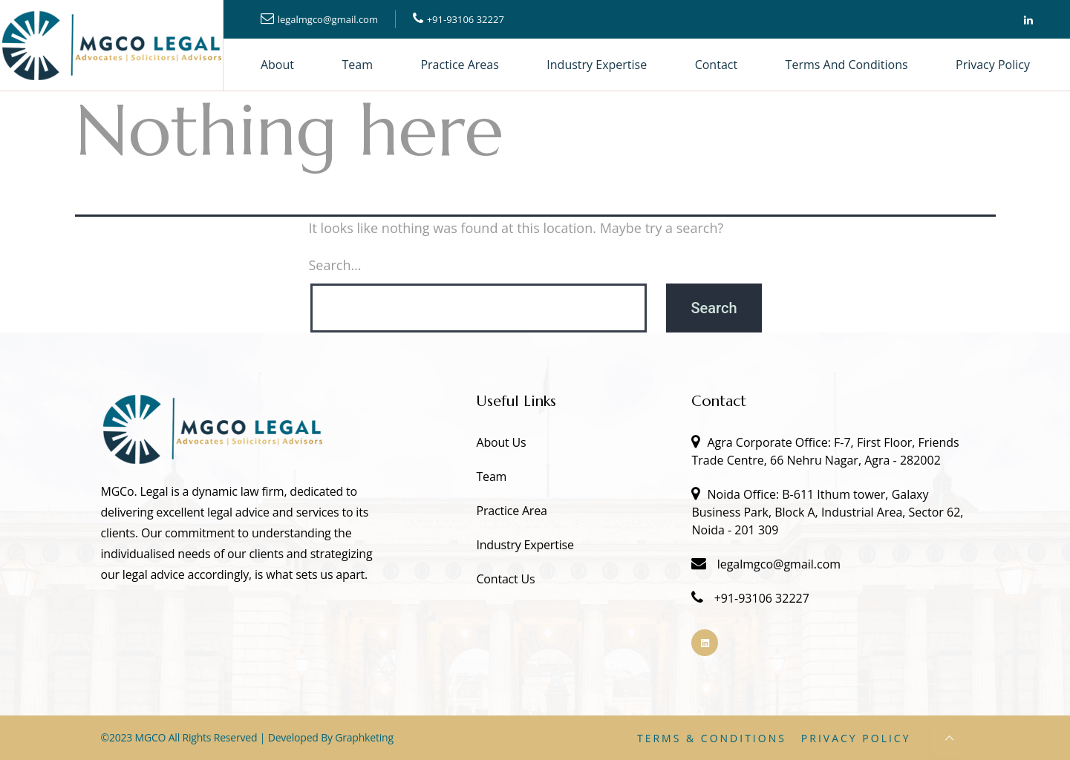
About (277, 64)
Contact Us (505, 579)
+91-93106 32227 (465, 19)
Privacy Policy (993, 64)
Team (357, 64)
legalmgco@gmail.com (328, 19)
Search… (335, 265)
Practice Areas (459, 64)
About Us (501, 442)
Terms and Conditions (847, 64)
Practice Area (511, 510)
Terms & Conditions (711, 738)
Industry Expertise (597, 64)
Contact (716, 64)
